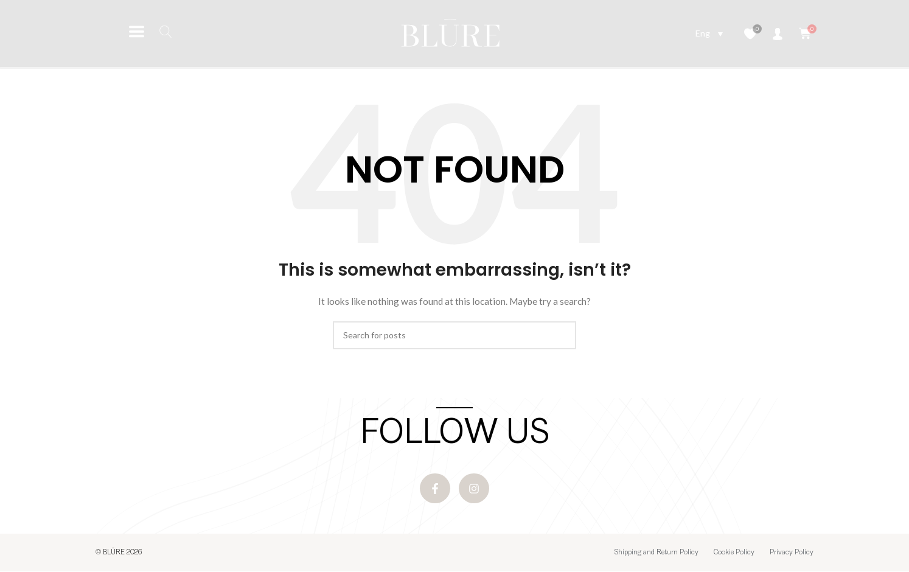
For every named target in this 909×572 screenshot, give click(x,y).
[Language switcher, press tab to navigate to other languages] (709, 33)
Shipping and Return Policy (656, 553)
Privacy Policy (791, 553)
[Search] (454, 335)
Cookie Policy (734, 553)
